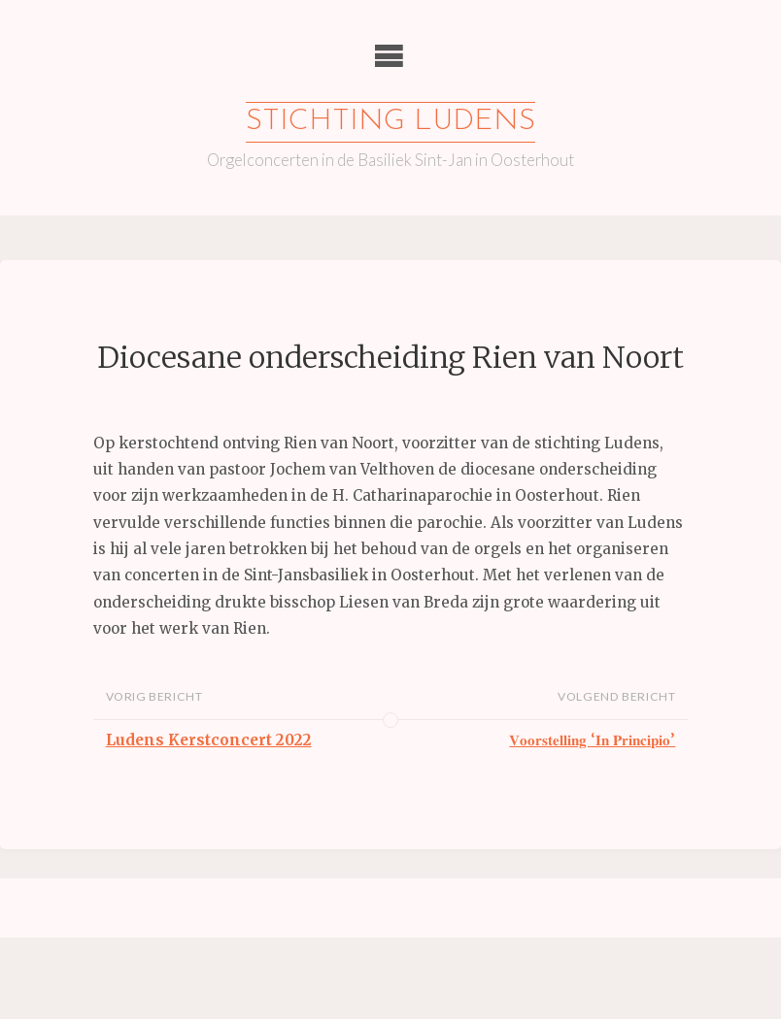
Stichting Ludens (390, 122)
